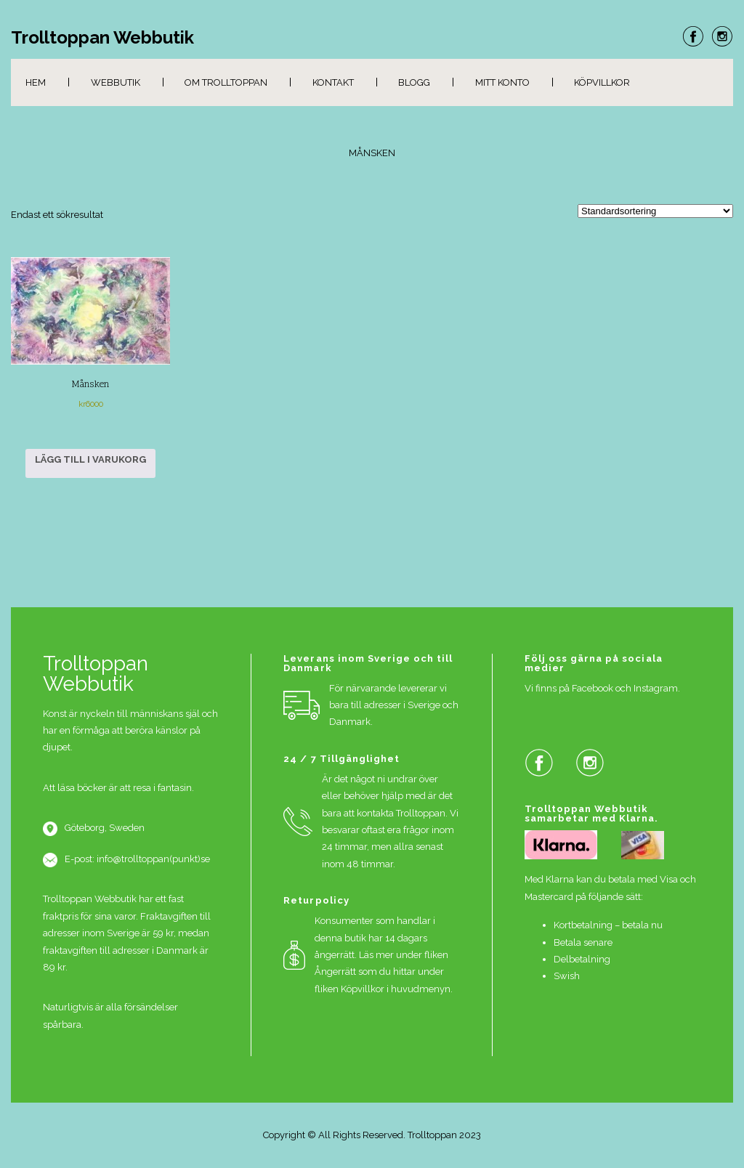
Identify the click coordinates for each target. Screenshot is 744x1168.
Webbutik (115, 82)
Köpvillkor (602, 82)
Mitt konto (502, 82)
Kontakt (333, 82)
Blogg (414, 82)
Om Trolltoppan (226, 82)
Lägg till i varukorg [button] (90, 459)
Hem (35, 82)
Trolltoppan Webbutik (102, 38)
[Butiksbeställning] (655, 211)
